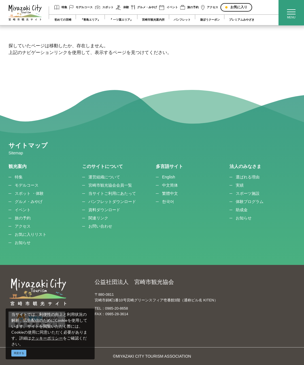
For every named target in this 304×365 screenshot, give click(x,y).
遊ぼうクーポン (210, 19)
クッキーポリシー (47, 338)
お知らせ (23, 242)
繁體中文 (170, 193)
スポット (104, 7)
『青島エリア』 (90, 19)
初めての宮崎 (62, 19)
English (168, 177)
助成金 (242, 210)
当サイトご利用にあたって (112, 193)
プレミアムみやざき (241, 19)
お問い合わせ (100, 226)
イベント (168, 7)
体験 (122, 7)
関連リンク (98, 218)
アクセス (209, 7)
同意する (19, 353)
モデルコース (81, 7)
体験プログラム (249, 201)
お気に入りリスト (30, 234)
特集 (60, 7)
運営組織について (104, 177)
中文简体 (170, 185)
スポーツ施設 (248, 193)
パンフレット (182, 19)
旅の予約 (189, 7)
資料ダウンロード (104, 210)
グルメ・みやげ (144, 7)
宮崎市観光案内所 (153, 19)
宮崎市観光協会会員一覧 (110, 185)
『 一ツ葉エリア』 (121, 19)
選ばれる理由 (248, 177)
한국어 (168, 201)
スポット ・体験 (29, 193)
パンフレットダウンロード (112, 201)
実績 (240, 185)
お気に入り (238, 7)
